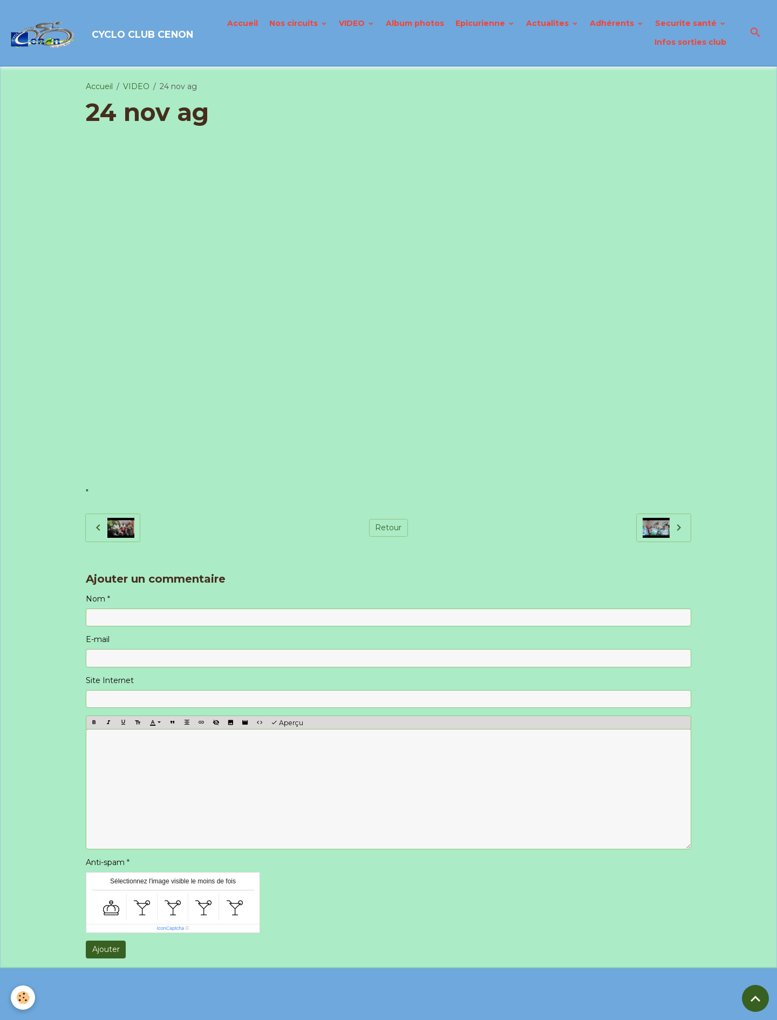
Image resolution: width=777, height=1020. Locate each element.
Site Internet (110, 680)
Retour (388, 527)
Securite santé (687, 23)
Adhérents (613, 23)
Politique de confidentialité (346, 1006)
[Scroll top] (755, 998)
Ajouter (106, 949)
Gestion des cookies (444, 1006)
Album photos (415, 23)
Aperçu (287, 723)
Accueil (242, 23)
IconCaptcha (171, 928)
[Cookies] (23, 997)
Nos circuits (294, 23)
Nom (95, 599)
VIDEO (353, 23)
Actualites (548, 23)
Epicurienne (481, 23)
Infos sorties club (690, 42)
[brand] (95, 33)
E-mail (98, 639)
